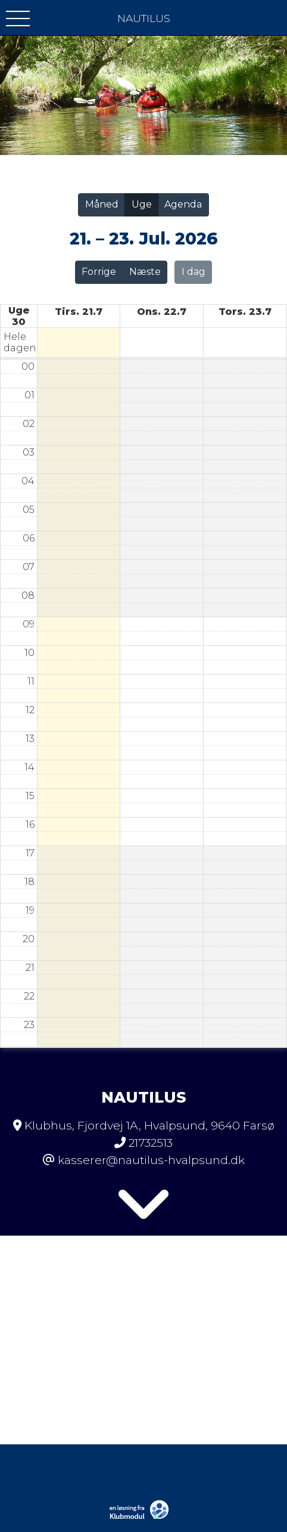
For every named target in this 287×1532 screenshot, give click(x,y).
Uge (142, 204)
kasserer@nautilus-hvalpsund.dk (151, 1160)
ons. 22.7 (161, 311)
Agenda (183, 204)
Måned (101, 204)
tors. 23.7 (245, 311)
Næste (145, 271)
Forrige (99, 271)
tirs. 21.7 (78, 311)
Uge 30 (19, 316)
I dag (193, 271)
